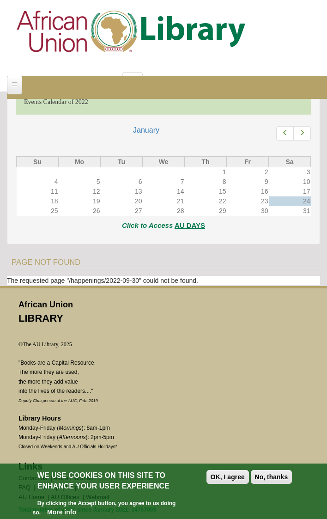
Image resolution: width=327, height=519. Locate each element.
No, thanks (271, 477)
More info (61, 512)
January (146, 130)
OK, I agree (228, 477)
